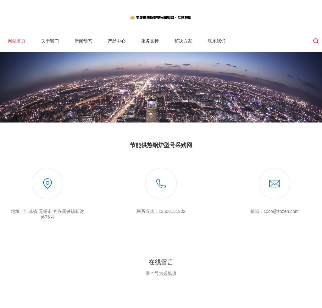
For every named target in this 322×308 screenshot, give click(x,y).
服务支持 (150, 40)
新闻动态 (83, 40)
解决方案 (183, 40)
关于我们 (50, 40)
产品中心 (116, 40)
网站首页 (16, 40)
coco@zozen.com (281, 211)
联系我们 (216, 40)
